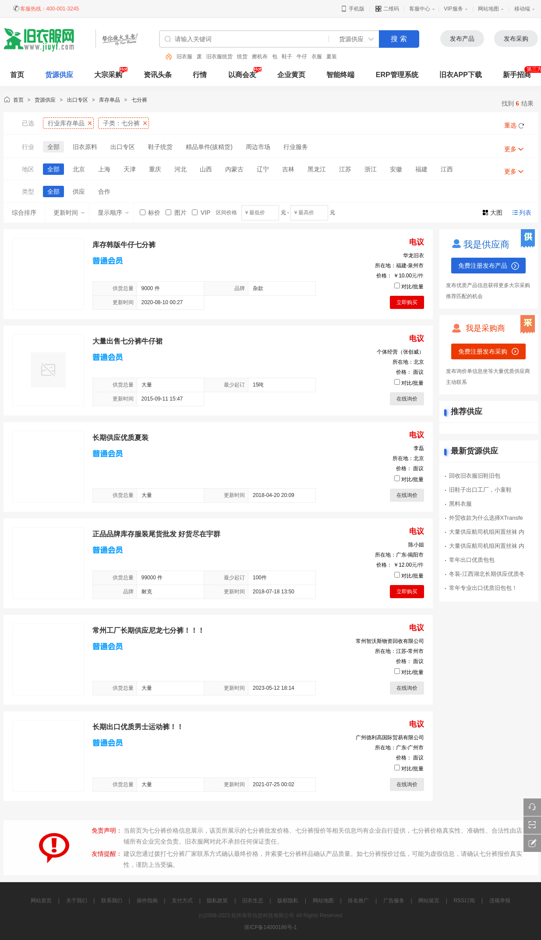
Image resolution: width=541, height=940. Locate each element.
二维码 (387, 9)
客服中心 (419, 9)
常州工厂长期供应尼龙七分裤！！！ (148, 630)
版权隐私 (287, 900)
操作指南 (147, 900)
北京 (79, 169)
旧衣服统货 (219, 56)
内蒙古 (234, 169)
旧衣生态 (252, 900)
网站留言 (428, 900)
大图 (496, 212)
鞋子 (287, 56)
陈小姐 (416, 545)
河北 (180, 169)
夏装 (331, 56)
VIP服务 (453, 9)
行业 (66, 123)
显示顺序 (113, 212)
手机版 (352, 9)
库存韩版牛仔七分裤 (124, 244)
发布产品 (462, 38)
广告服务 (393, 900)
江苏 (345, 169)
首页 (18, 100)
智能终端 (340, 74)
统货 (242, 56)
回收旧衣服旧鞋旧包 (474, 475)
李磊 (419, 448)
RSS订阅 (464, 900)
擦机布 (260, 56)
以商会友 (242, 74)
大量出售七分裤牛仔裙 (127, 341)
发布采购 (516, 38)
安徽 (396, 169)
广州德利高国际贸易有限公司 (390, 737)
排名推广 (358, 900)
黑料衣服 (460, 503)
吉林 (288, 169)
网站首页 (41, 900)
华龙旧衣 (413, 255)
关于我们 (76, 900)
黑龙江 (317, 169)
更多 (510, 149)
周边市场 (258, 146)
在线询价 (406, 399)
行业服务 (295, 146)
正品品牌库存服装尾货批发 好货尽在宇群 (156, 534)
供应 (79, 191)
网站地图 (488, 9)
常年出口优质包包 (472, 560)
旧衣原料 (85, 146)
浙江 (370, 169)
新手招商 (517, 74)
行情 (200, 74)
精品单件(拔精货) (209, 146)
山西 (206, 169)
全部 (53, 146)
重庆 (155, 169)
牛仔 (302, 56)
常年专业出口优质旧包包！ (483, 588)
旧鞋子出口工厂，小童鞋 (480, 489)
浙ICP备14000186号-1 (270, 927)
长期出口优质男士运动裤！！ (138, 727)
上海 (104, 169)
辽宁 (263, 169)
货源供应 (59, 74)
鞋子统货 (160, 146)
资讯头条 (158, 74)
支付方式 (182, 900)
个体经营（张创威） (400, 352)
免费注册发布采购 (482, 351)
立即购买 (406, 302)
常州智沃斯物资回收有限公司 (390, 641)
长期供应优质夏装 (120, 437)
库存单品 (109, 100)
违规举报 (499, 900)
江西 (447, 169)
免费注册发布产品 (482, 265)
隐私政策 (217, 900)
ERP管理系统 (397, 74)
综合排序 (24, 212)
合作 (104, 191)
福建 (421, 169)
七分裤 (139, 100)
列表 (525, 212)
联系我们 (111, 900)
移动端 (522, 9)
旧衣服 (184, 56)
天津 (130, 169)
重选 (510, 125)
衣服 (316, 56)
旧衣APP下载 (460, 74)
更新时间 (69, 212)
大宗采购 (108, 74)
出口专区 (77, 100)
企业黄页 (291, 74)
